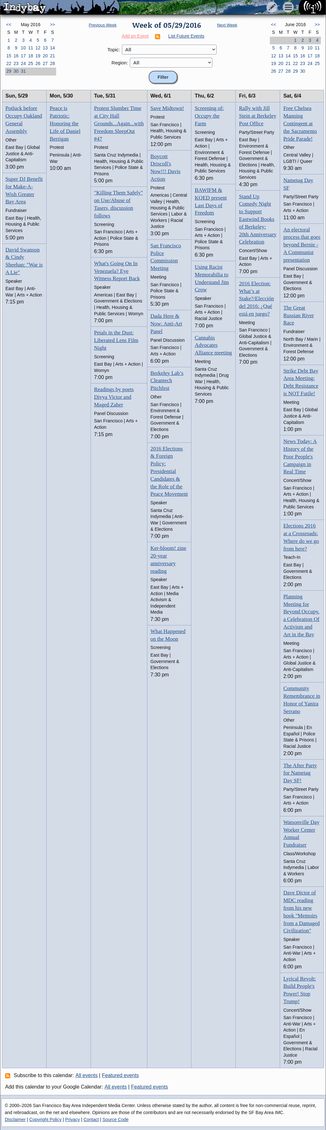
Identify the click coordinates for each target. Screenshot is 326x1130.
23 (16, 63)
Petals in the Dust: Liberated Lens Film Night (116, 340)
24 (23, 63)
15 (8, 55)
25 (30, 63)
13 (45, 47)
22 (8, 63)
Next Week (227, 25)
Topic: (113, 49)
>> (52, 24)
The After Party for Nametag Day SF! (300, 773)
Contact (91, 1119)
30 (16, 71)
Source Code (115, 1119)
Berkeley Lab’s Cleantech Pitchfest (167, 380)
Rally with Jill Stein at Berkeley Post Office (257, 116)
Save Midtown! (167, 108)
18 (30, 55)
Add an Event (135, 36)
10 (23, 47)
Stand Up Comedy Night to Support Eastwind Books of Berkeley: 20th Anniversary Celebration (258, 219)
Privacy (72, 1119)
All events (87, 1075)
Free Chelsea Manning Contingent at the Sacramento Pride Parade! (300, 123)
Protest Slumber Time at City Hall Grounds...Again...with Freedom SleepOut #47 (119, 123)
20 (45, 55)
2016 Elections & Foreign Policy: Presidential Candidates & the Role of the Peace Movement (169, 471)
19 (38, 55)
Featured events (120, 1075)
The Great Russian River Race (298, 315)
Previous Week (102, 25)
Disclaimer (15, 1119)
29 (8, 71)
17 (23, 55)
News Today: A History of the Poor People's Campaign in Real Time (300, 456)
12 (38, 47)
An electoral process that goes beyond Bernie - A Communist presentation (301, 245)
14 (52, 47)
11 (30, 47)
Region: (120, 62)
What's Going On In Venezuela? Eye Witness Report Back (117, 271)
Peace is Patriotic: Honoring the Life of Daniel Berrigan (65, 123)
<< (8, 24)
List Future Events (186, 36)
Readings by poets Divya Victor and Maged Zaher (114, 397)
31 (23, 71)
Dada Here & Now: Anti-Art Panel (166, 323)
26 (38, 63)
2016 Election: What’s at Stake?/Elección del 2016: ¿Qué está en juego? (256, 299)
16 (16, 55)
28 (52, 63)
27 (45, 63)
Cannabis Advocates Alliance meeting (213, 345)
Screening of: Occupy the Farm (209, 116)
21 (52, 55)
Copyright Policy (45, 1119)
